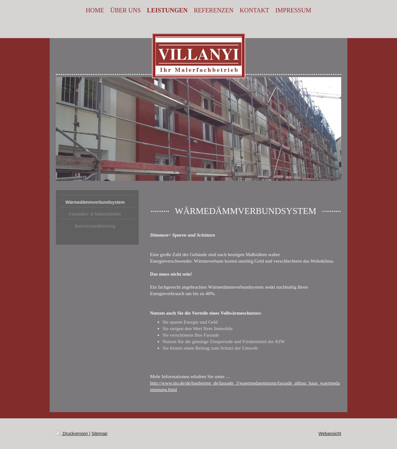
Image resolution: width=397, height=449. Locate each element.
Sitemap (99, 433)
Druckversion (72, 433)
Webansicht (330, 433)
